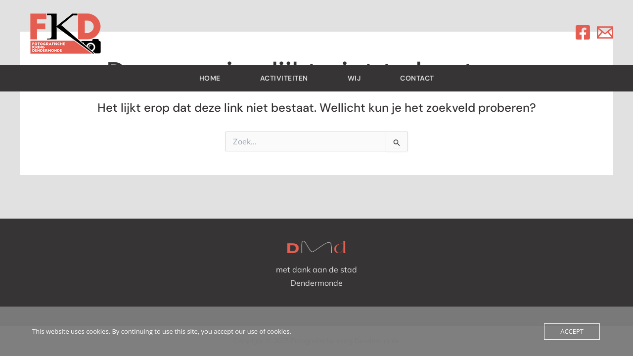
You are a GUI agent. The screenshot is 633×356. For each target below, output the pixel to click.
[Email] (605, 32)
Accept (572, 331)
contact (417, 78)
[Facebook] (583, 32)
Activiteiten (284, 78)
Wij (354, 78)
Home (210, 78)
